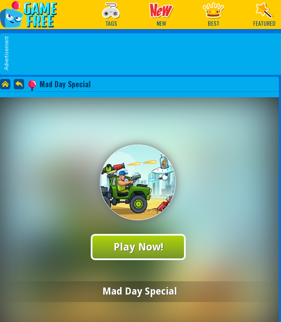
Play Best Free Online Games (32, 14)
